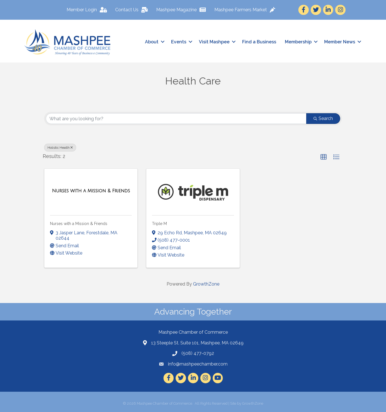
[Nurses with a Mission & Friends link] (91, 191)
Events (178, 41)
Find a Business (259, 41)
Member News (339, 41)
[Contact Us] (133, 9)
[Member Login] (88, 9)
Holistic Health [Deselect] (60, 148)
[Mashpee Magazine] (182, 9)
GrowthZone (206, 284)
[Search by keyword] (176, 118)
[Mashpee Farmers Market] (246, 9)
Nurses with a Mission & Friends (78, 223)
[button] (323, 157)
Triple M (159, 223)
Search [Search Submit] (323, 118)
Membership (298, 41)
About (151, 41)
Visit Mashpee (214, 41)
